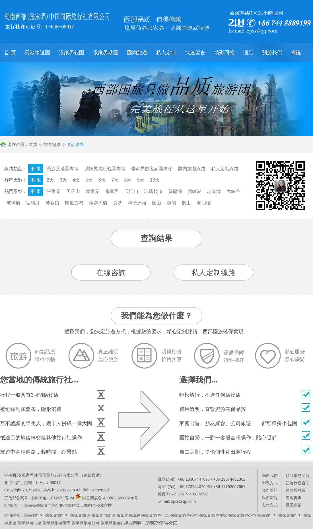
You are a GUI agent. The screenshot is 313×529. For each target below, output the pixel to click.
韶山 (156, 202)
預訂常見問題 (298, 475)
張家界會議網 (128, 515)
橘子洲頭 (137, 202)
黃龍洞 (175, 191)
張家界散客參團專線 (151, 168)
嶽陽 (171, 202)
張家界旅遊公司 (184, 515)
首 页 (10, 52)
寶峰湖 (194, 191)
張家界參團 (105, 52)
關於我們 (272, 52)
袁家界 (92, 191)
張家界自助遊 (103, 515)
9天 (140, 180)
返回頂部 (294, 505)
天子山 (73, 191)
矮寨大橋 (98, 202)
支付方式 (270, 505)
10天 (155, 180)
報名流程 (270, 497)
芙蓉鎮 (52, 202)
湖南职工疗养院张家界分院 (153, 522)
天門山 (131, 191)
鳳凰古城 (74, 202)
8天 (127, 180)
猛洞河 (33, 202)
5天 (88, 180)
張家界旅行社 (57, 515)
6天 (102, 180)
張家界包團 (71, 52)
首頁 (33, 144)
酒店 (248, 52)
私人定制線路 (224, 168)
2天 (50, 180)
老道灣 (214, 191)
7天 (114, 180)
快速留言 (195, 52)
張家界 (53, 191)
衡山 (186, 202)
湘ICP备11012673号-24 (53, 498)
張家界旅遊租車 (155, 515)
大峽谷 (233, 191)
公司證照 (270, 490)
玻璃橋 (13, 202)
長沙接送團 (37, 52)
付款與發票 (296, 490)
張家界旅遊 (80, 515)
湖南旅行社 (34, 515)
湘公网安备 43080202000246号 (110, 498)
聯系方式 (270, 483)
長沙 (117, 202)
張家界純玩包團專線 (105, 168)
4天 (76, 180)
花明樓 (204, 202)
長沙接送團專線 (63, 168)
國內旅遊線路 (191, 168)
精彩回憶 (224, 52)
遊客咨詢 (294, 497)
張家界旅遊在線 (213, 515)
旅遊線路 (52, 144)
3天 (63, 180)
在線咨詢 (111, 272)
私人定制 (166, 52)
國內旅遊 (137, 52)
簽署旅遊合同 (298, 483)
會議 (296, 52)
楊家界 (112, 191)
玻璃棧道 (153, 191)
